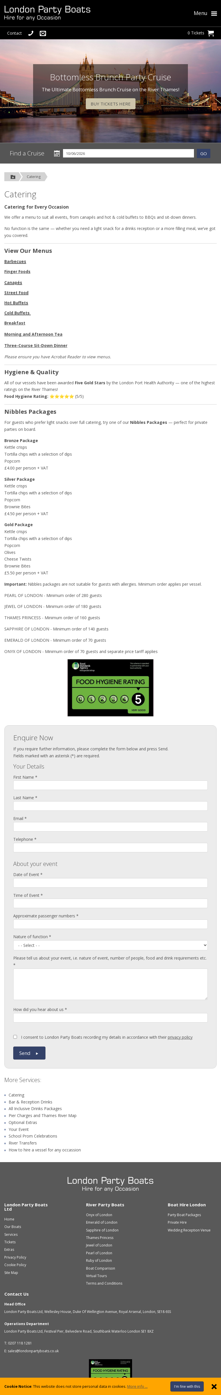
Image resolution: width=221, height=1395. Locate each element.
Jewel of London (99, 1245)
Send (29, 1053)
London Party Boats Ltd (26, 1207)
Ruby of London (99, 1260)
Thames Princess (99, 1237)
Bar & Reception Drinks (30, 1102)
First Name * (25, 777)
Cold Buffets (17, 313)
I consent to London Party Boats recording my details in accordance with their (103, 1037)
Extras (9, 1249)
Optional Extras (23, 1122)
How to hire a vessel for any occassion (45, 1150)
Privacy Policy (15, 1257)
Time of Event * (28, 895)
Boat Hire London (187, 1204)
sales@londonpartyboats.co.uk (33, 1350)
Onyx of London (99, 1214)
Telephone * (25, 839)
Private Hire (177, 1222)
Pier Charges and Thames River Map (43, 1115)
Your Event (19, 1129)
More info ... (137, 1386)
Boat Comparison (100, 1268)
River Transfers (23, 1143)
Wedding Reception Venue (189, 1230)
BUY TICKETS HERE (111, 104)
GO (203, 153)
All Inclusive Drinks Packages (35, 1108)
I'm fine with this (187, 1386)
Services (29, 1080)
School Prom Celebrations (33, 1136)
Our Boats (12, 1226)
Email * (20, 818)
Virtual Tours (96, 1275)
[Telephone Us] (31, 33)
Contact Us (16, 1294)
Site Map (11, 1272)
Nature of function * (32, 936)
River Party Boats (105, 1204)
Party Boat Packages (184, 1214)
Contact (14, 33)
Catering (34, 176)
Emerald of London (101, 1222)
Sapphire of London (102, 1230)
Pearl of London (99, 1253)
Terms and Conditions (104, 1283)
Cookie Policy (15, 1264)
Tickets (10, 1242)
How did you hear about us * (40, 1009)
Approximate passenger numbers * (46, 916)
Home (9, 1219)
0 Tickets (201, 33)
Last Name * (25, 797)
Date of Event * (28, 874)
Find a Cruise (27, 153)
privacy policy (180, 1037)
